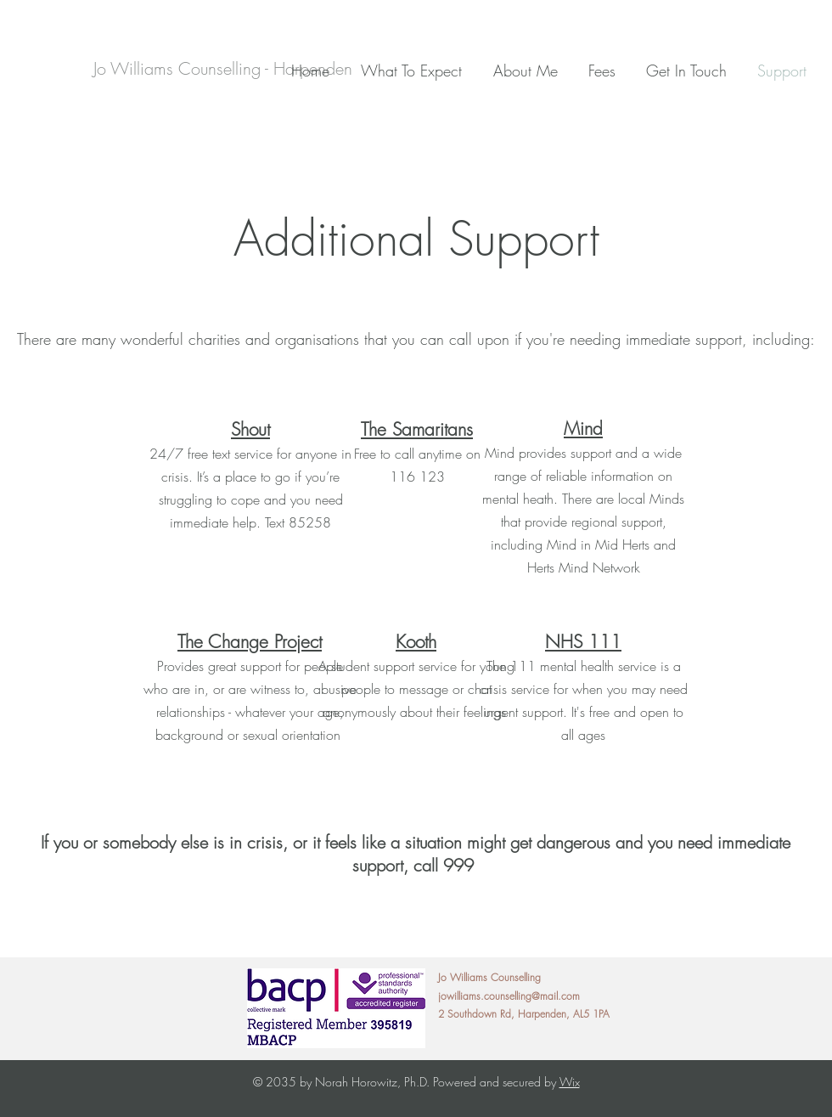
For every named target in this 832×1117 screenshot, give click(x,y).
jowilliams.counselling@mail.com (509, 996)
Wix (569, 1082)
